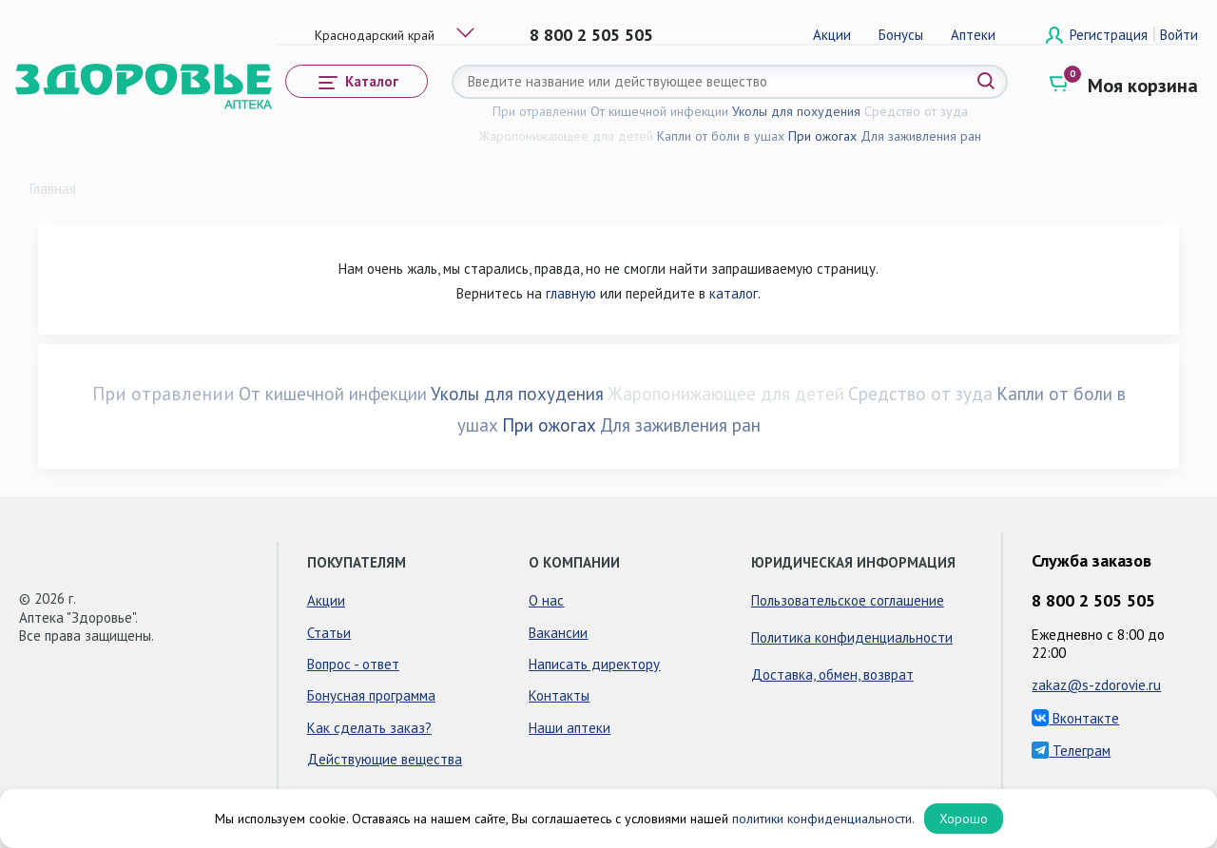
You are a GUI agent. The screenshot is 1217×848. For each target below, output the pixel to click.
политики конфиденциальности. (823, 818)
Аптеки (973, 35)
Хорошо (963, 818)
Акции (832, 35)
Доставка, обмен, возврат (832, 674)
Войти (1179, 35)
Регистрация (1110, 35)
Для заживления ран (920, 136)
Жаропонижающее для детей (566, 136)
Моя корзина (1143, 85)
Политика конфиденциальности (852, 637)
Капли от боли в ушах (720, 136)
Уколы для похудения (796, 111)
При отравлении (540, 111)
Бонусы (901, 35)
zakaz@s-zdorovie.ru (1096, 685)
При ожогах (822, 136)
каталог (733, 293)
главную (571, 293)
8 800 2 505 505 (591, 35)
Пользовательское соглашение (847, 600)
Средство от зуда (916, 111)
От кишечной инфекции (659, 111)
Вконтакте (1075, 718)
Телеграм (1071, 751)
